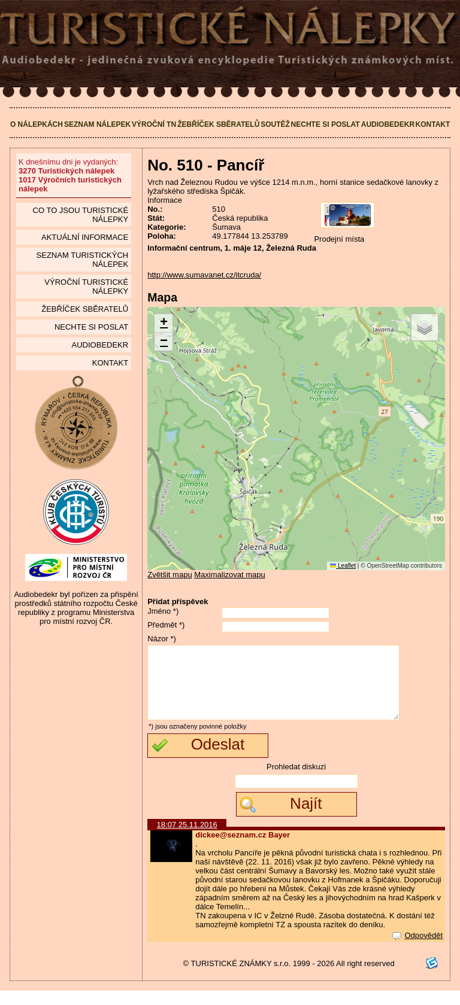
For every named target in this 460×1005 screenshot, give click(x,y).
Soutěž (275, 124)
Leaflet (343, 565)
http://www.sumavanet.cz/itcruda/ (204, 274)
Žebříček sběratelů (218, 124)
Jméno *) (162, 611)
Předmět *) (165, 624)
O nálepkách (36, 124)
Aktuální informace (84, 237)
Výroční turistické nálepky (86, 287)
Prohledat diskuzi (296, 780)
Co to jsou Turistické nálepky (81, 215)
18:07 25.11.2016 (187, 839)
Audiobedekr (387, 124)
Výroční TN (154, 124)
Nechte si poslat (325, 124)
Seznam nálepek (97, 124)
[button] (163, 323)
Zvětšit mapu (169, 574)
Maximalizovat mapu (229, 574)
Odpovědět (417, 949)
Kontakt (433, 124)
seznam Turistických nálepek (83, 260)
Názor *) (161, 638)
